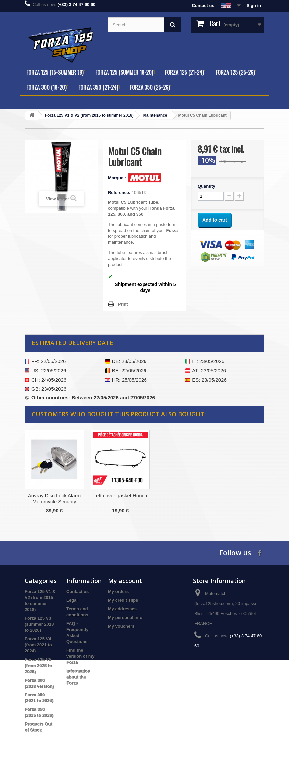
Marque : (117, 177)
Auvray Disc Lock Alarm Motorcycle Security (186, 498)
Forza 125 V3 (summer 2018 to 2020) (39, 624)
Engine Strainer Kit (120, 495)
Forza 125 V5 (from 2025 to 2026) (38, 665)
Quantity (206, 186)
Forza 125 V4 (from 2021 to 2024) (38, 644)
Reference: (119, 192)
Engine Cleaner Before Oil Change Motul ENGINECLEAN (54, 501)
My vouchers (121, 626)
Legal (72, 600)
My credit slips (123, 600)
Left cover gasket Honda (252, 495)
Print (123, 304)
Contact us (203, 5)
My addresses (122, 608)
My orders (118, 591)
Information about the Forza (78, 676)
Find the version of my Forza (80, 656)
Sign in (254, 5)
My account (125, 581)
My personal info (125, 617)
